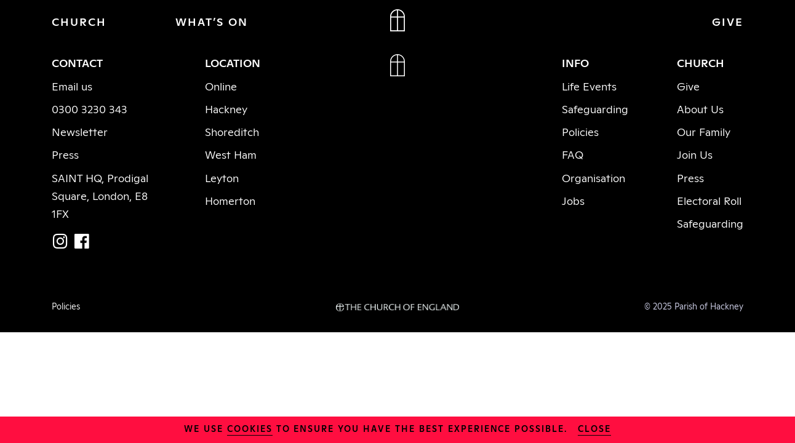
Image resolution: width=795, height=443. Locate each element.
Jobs (573, 200)
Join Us (695, 153)
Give (688, 85)
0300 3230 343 (89, 108)
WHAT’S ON (211, 21)
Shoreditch (232, 131)
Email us (72, 85)
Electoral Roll (709, 200)
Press (65, 153)
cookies (250, 428)
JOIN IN (618, 21)
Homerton (230, 200)
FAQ (572, 153)
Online (221, 85)
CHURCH (79, 21)
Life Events (589, 85)
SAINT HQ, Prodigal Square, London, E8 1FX (100, 195)
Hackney (226, 108)
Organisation (593, 177)
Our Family (703, 131)
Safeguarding (595, 108)
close (594, 428)
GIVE (727, 21)
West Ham (231, 153)
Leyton (222, 177)
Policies (580, 131)
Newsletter (80, 131)
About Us (700, 108)
